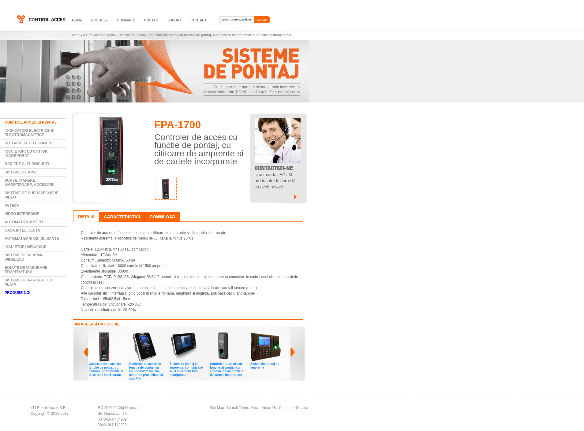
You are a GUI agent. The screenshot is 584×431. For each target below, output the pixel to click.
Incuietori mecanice (25, 247)
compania (126, 20)
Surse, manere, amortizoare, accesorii (29, 182)
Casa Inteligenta (22, 230)
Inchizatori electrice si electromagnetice (29, 132)
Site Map (217, 408)
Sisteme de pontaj (132, 35)
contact (199, 20)
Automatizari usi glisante (32, 238)
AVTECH (12, 205)
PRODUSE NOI (17, 293)
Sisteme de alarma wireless (24, 257)
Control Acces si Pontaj (100, 35)
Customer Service (293, 408)
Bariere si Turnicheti (27, 164)
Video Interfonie (22, 214)
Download (162, 216)
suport (174, 20)
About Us (269, 408)
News (255, 408)
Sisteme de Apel (21, 172)
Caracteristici (122, 216)
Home (76, 35)
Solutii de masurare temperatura (26, 270)
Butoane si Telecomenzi (29, 143)
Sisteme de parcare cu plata (28, 282)
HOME (77, 20)
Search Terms (237, 408)
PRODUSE (99, 20)
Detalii (86, 216)
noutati (151, 20)
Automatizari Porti (24, 222)
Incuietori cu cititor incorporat (26, 153)
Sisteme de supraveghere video (31, 195)
